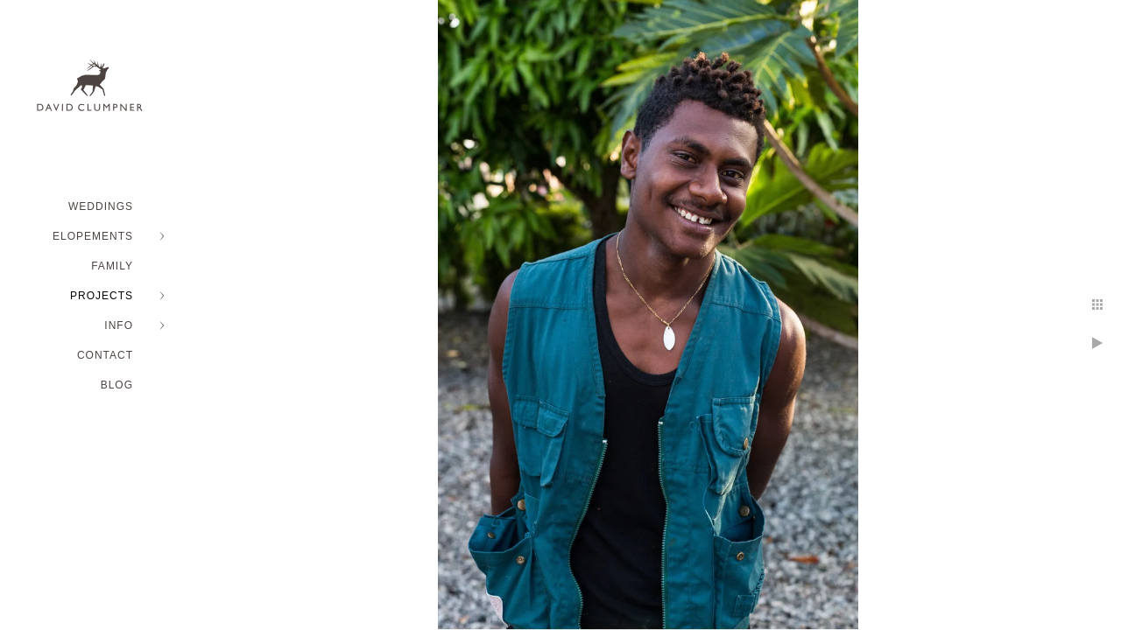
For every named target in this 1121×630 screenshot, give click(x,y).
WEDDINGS (100, 206)
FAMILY (112, 266)
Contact (105, 355)
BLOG (117, 385)
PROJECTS (101, 296)
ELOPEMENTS (93, 236)
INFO (118, 325)
